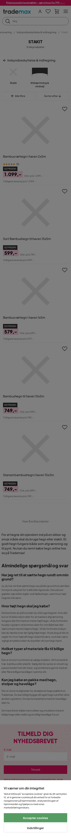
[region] (35, 809)
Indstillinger (35, 828)
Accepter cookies (35, 818)
